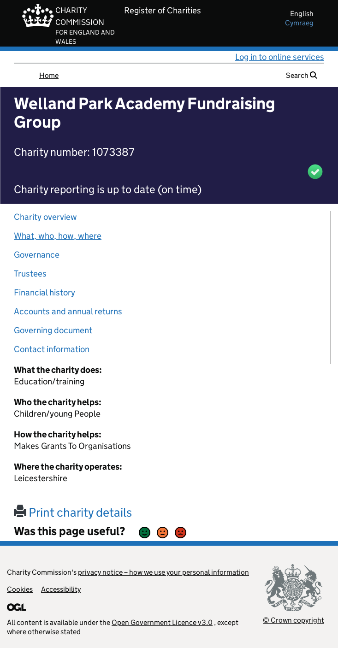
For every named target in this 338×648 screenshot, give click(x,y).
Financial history (44, 292)
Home (49, 75)
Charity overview (45, 217)
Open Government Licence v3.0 (162, 622)
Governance (36, 254)
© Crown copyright (293, 620)
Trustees (30, 273)
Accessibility (61, 589)
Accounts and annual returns (68, 311)
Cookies (20, 589)
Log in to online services (279, 57)
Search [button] (301, 75)
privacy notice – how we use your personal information (163, 572)
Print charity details (73, 512)
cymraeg (299, 22)
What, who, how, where (57, 235)
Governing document (53, 330)
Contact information (51, 349)
